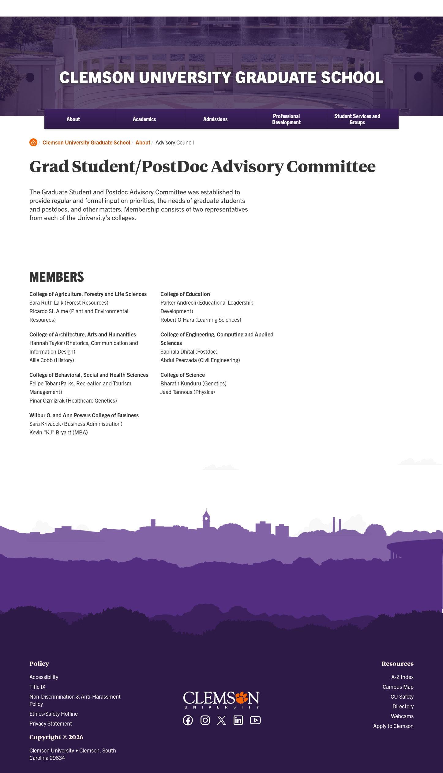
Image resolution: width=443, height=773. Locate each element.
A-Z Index (402, 676)
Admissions (215, 118)
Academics (144, 118)
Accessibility (43, 676)
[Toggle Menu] (432, 10)
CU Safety (402, 696)
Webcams (402, 715)
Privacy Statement (50, 723)
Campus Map (398, 686)
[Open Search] (411, 10)
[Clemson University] (52, 15)
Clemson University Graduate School (86, 142)
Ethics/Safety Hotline (53, 713)
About (73, 118)
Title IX (37, 686)
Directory (403, 706)
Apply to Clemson (393, 725)
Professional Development (286, 119)
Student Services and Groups (357, 119)
